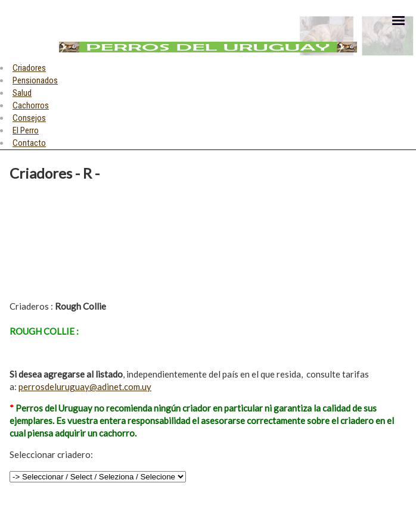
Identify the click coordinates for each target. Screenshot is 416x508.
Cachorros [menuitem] (31, 105)
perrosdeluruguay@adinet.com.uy (84, 386)
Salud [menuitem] (22, 93)
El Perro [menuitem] (26, 130)
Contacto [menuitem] (29, 143)
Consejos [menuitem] (29, 118)
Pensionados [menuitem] (35, 80)
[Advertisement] (78, 239)
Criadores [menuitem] (29, 68)
